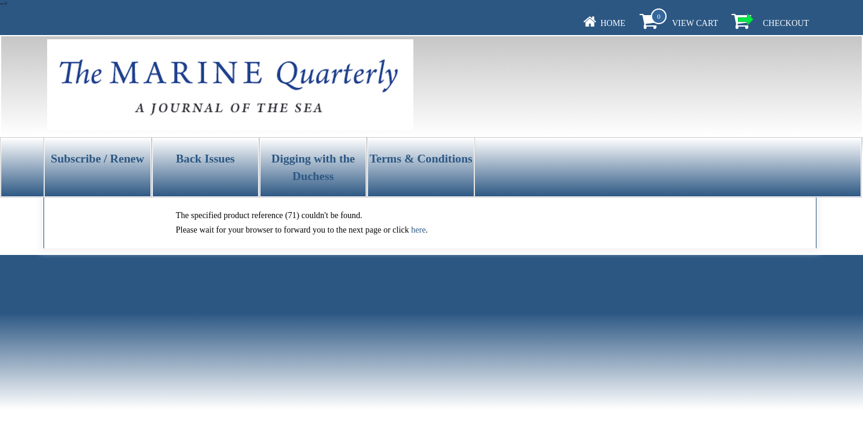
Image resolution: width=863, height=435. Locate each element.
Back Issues (205, 158)
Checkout (786, 23)
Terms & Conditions (420, 158)
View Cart (695, 23)
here (418, 229)
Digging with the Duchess (313, 167)
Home (613, 23)
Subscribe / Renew (97, 158)
